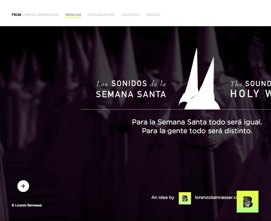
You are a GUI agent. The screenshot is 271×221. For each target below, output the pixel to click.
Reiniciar (73, 15)
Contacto (130, 15)
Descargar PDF (101, 15)
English (153, 15)
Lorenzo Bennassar (40, 15)
